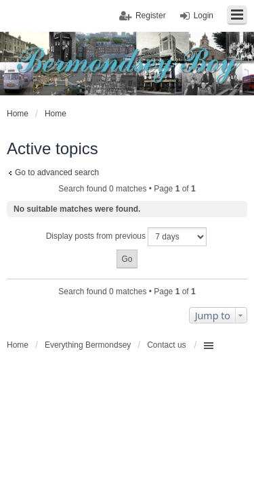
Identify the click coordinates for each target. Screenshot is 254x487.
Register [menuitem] (150, 15)
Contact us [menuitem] (166, 345)
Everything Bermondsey (88, 345)
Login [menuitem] (203, 15)
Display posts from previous (126, 236)
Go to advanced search (57, 172)
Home (17, 345)
